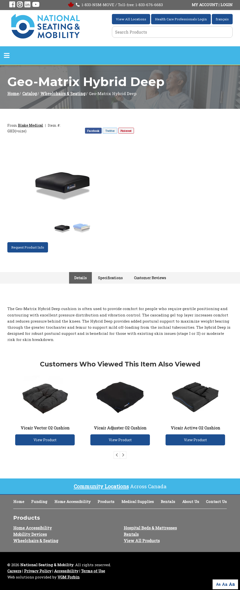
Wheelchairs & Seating (62, 93)
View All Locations (131, 19)
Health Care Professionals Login (181, 19)
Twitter (110, 131)
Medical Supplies (137, 501)
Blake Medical (30, 125)
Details (80, 278)
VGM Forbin (69, 577)
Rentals (168, 501)
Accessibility (66, 570)
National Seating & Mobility (46, 564)
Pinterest (126, 131)
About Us (190, 501)
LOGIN (226, 4)
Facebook (93, 131)
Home (13, 93)
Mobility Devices (30, 534)
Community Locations (101, 486)
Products (105, 501)
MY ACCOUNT (205, 4)
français (222, 19)
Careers (14, 570)
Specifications (110, 278)
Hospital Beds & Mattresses (150, 527)
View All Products (142, 540)
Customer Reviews (150, 278)
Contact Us (216, 501)
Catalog (29, 93)
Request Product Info (27, 247)
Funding (39, 501)
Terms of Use (93, 570)
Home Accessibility (72, 501)
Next (123, 455)
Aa (218, 584)
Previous (117, 455)
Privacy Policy (37, 570)
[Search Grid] (172, 32)
